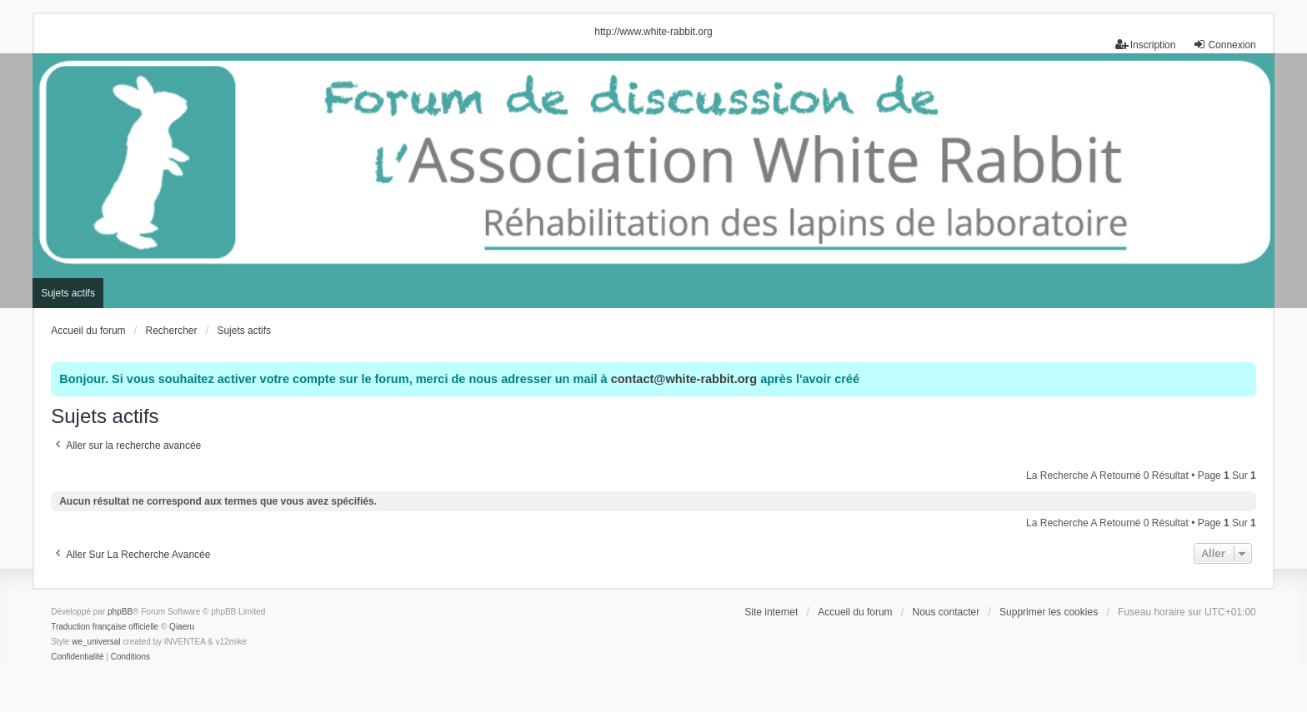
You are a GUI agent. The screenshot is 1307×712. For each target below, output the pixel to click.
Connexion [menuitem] (1224, 44)
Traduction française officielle (104, 626)
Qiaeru (181, 626)
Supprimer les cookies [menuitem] (1048, 612)
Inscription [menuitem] (1145, 44)
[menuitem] (77, 657)
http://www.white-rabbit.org (653, 31)
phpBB (120, 611)
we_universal (96, 641)
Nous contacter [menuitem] (945, 612)
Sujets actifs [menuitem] (68, 293)
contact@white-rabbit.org (684, 379)
